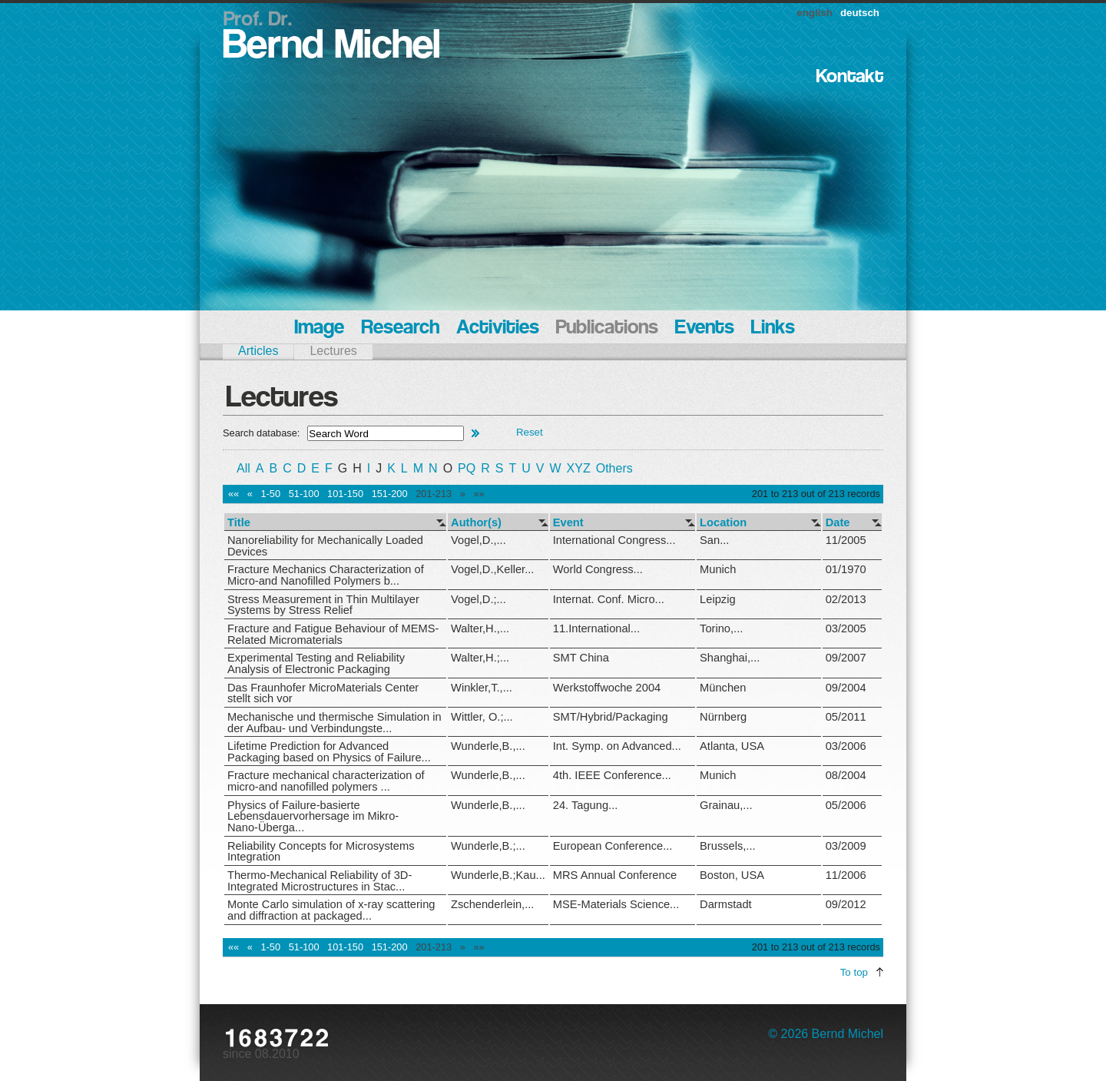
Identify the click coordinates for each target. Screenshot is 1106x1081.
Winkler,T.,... (481, 687)
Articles (258, 350)
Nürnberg (723, 717)
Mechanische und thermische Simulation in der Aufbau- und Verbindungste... (334, 722)
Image (319, 328)
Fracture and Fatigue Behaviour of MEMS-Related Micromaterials (333, 634)
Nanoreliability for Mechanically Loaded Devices (325, 546)
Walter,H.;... (480, 658)
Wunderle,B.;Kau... (498, 875)
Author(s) (476, 523)
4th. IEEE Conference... (612, 775)
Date (838, 523)
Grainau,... (726, 805)
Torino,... (721, 628)
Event (568, 523)
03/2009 (846, 846)
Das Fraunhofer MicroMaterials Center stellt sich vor (323, 693)
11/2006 (846, 875)
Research (400, 328)
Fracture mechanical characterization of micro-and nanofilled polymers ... (326, 781)
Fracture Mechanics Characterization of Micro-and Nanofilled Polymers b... (325, 575)
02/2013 (846, 599)
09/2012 (846, 904)
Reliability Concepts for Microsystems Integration (321, 852)
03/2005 (846, 628)
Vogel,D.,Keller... (492, 569)
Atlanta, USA (732, 746)
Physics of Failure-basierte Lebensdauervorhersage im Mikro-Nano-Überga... (313, 816)
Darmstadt (726, 904)
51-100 (304, 493)
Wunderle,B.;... (488, 846)
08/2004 (846, 775)
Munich (718, 569)
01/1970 (846, 569)
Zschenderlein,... (492, 904)
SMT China (581, 658)
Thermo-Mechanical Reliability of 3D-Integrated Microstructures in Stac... (319, 881)
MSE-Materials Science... (616, 904)
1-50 (270, 493)
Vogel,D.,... (478, 540)
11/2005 (846, 540)
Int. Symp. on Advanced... (617, 746)
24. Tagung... (585, 805)
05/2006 (846, 805)
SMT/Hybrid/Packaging (610, 717)
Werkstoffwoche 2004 (607, 687)
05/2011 (846, 717)
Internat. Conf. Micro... (608, 599)
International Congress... (614, 540)
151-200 (390, 493)
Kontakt (849, 77)
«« (233, 493)
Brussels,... (728, 846)
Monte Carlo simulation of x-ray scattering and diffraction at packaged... (331, 910)
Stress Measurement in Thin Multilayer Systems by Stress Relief (323, 605)
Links (773, 328)
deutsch (859, 12)
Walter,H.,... (480, 628)
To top (854, 972)
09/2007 (846, 658)
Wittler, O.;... (482, 717)
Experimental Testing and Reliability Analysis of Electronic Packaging (316, 663)
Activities (497, 328)
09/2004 (846, 687)
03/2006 (846, 746)
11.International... (596, 628)
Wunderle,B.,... (488, 746)
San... (714, 540)
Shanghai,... (730, 658)
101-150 (345, 493)
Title (238, 523)
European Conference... (613, 846)
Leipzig (717, 599)
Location (723, 523)
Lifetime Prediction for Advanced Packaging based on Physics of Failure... (329, 752)
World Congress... (598, 569)
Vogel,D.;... (478, 599)
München (723, 687)
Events (704, 328)
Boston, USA (732, 875)
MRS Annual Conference (615, 875)
